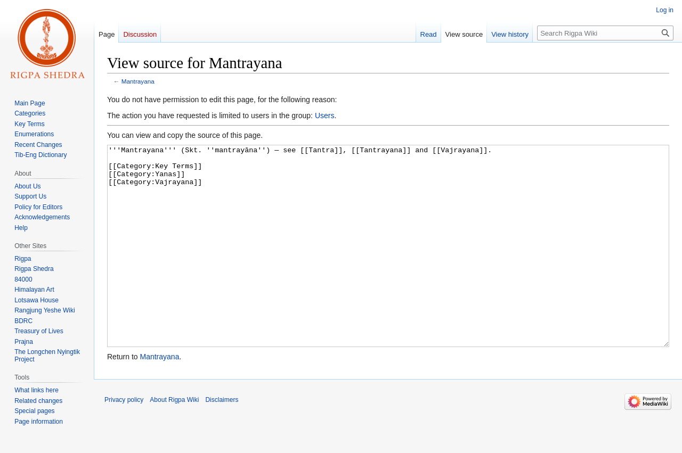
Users (325, 115)
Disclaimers (221, 439)
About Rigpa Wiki (174, 439)
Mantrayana (138, 81)
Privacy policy (123, 439)
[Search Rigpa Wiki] (605, 33)
